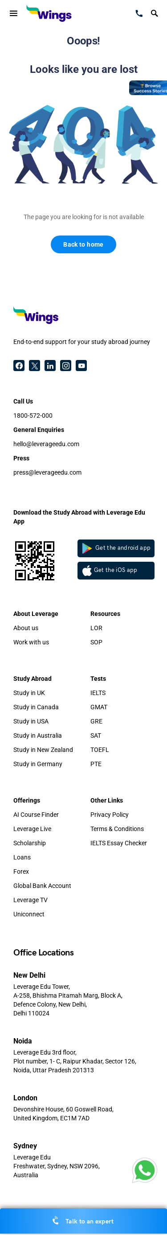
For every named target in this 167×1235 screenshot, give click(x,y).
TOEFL (99, 749)
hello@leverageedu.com (46, 444)
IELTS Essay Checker (118, 843)
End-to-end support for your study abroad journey (81, 341)
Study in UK (29, 692)
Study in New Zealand (43, 749)
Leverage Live (32, 828)
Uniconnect (29, 914)
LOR (96, 627)
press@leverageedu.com (47, 472)
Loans (22, 857)
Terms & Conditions (117, 828)
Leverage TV (30, 899)
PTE (96, 763)
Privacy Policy (109, 814)
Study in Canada (36, 707)
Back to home (83, 244)
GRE (96, 721)
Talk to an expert (83, 1220)
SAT (95, 735)
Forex (21, 871)
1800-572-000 (33, 415)
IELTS (98, 692)
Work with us (31, 642)
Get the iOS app (110, 570)
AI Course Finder (36, 814)
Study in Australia (37, 735)
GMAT (98, 707)
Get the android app (116, 548)
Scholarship (29, 843)
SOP (96, 642)
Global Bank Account (42, 885)
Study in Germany (37, 763)
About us (25, 627)
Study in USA (31, 721)
